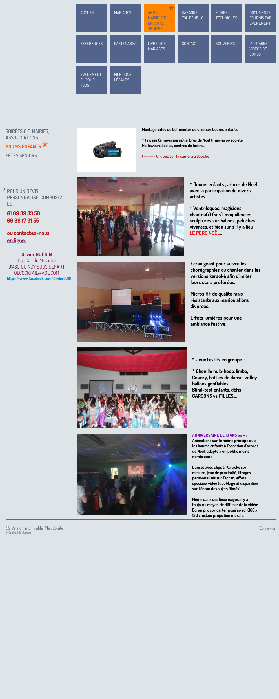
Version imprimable (25, 528)
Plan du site (54, 528)
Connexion (268, 528)
